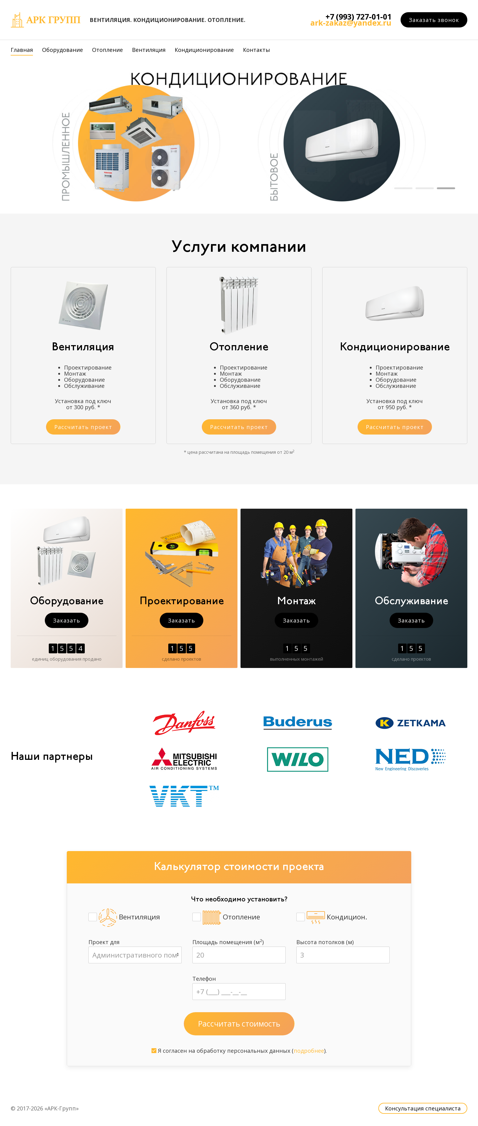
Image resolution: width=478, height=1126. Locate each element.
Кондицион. (331, 917)
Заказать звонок (434, 19)
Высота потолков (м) (325, 942)
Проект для (104, 942)
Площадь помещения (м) (228, 942)
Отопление (107, 49)
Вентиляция (149, 49)
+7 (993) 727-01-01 (358, 17)
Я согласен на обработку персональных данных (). (239, 1050)
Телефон (204, 978)
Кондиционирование (204, 49)
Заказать (66, 620)
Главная (22, 49)
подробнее (309, 1050)
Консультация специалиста (423, 1108)
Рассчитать (239, 1024)
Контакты (256, 49)
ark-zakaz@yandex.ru (350, 23)
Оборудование (62, 49)
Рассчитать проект (83, 427)
